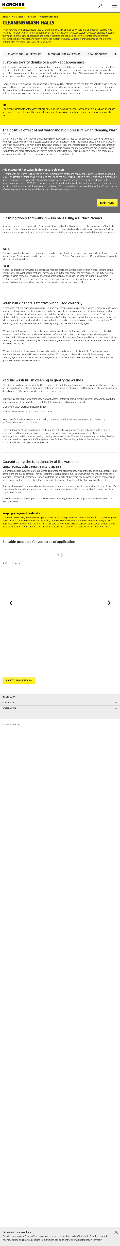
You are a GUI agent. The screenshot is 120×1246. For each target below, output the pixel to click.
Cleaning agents (97, 54)
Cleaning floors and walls (64, 54)
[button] (115, 54)
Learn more (107, 203)
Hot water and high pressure (23, 54)
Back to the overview (19, 680)
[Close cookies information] (116, 1232)
